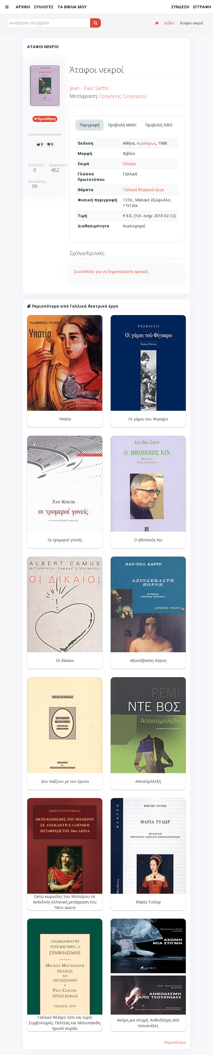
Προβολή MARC (122, 125)
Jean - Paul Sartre (89, 88)
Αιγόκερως (146, 143)
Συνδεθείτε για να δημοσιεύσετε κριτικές (111, 271)
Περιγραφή (90, 125)
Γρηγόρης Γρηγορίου (123, 96)
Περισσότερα (175, 1042)
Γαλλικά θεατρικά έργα (143, 189)
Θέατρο (129, 163)
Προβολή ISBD (159, 125)
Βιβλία (169, 23)
